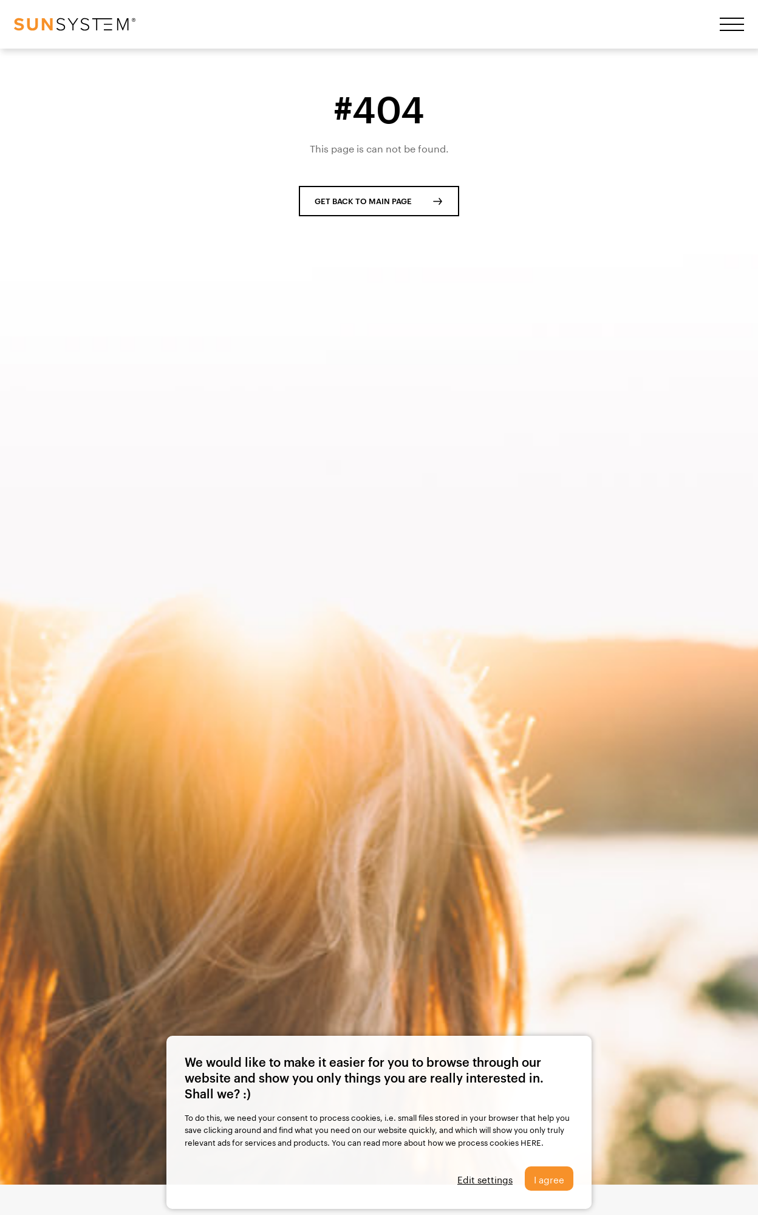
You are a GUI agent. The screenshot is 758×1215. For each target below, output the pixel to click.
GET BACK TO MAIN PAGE (363, 201)
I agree (549, 1178)
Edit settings (485, 1178)
